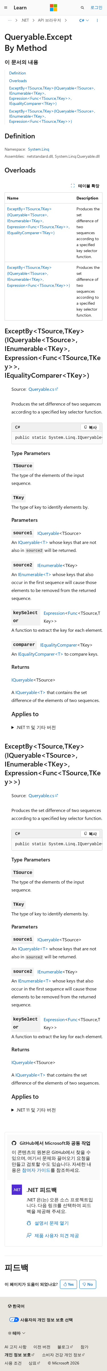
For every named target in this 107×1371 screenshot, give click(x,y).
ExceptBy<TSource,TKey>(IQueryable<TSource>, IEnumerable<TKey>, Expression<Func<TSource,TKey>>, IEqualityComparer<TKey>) (52, 95)
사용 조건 (13, 1363)
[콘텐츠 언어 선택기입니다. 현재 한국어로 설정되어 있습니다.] (16, 1306)
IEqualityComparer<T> (40, 654)
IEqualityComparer (58, 645)
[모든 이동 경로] (10, 20)
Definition (17, 73)
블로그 (63, 1346)
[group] (56, 438)
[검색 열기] (82, 8)
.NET (25, 20)
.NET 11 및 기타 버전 (36, 727)
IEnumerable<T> (34, 574)
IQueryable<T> (33, 542)
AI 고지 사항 (16, 1346)
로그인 (96, 7)
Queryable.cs (41, 389)
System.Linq (38, 149)
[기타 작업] (97, 20)
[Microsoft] (53, 7)
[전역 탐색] (5, 8)
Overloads (18, 80)
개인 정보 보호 (18, 1354)
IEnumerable (49, 565)
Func (73, 613)
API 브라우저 (49, 20)
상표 (33, 1363)
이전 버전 (42, 1346)
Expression (54, 613)
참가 (84, 1346)
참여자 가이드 (36, 1170)
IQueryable (48, 533)
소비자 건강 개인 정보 (61, 1354)
